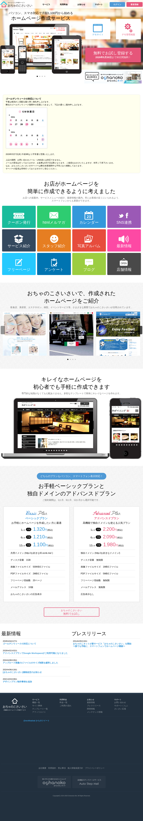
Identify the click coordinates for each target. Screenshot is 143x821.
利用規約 (52, 768)
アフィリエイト (39, 712)
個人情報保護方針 (75, 768)
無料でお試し (72, 612)
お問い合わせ (120, 702)
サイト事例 (37, 705)
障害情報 (91, 709)
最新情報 (91, 702)
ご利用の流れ (65, 705)
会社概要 (42, 768)
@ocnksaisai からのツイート (36, 721)
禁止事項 (62, 768)
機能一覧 (36, 702)
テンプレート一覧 (40, 709)
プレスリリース (94, 705)
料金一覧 (63, 702)
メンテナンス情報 (95, 712)
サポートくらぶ (121, 705)
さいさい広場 (120, 709)
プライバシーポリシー (95, 768)
